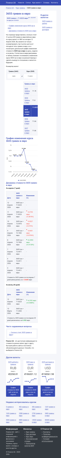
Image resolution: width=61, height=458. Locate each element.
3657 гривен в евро (27, 130)
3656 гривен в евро (27, 121)
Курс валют (36, 3)
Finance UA (11, 3)
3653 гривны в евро (27, 91)
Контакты (54, 3)
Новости (21, 3)
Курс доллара (31, 434)
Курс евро (29, 437)
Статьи (28, 3)
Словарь (46, 3)
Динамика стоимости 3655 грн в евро (22, 31)
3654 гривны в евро (27, 100)
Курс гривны (30, 432)
